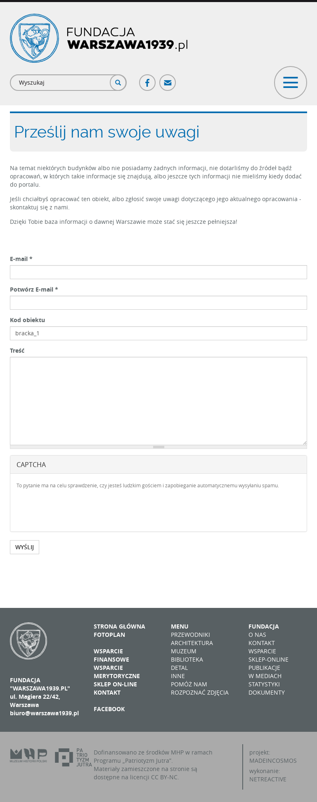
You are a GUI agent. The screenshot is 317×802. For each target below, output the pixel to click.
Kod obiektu (27, 320)
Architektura (192, 643)
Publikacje (264, 667)
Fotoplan (109, 634)
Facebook (148, 79)
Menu (180, 626)
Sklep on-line (115, 684)
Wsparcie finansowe (111, 655)
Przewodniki (190, 634)
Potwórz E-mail (34, 289)
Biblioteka (187, 659)
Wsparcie (262, 651)
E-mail (21, 259)
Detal (179, 667)
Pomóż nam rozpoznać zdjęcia (200, 688)
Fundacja (263, 626)
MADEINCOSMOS (273, 760)
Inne (178, 676)
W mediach (265, 676)
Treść (17, 350)
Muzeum (183, 651)
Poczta (168, 79)
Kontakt (107, 692)
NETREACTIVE (267, 779)
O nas (257, 634)
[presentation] (79, 509)
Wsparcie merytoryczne (117, 672)
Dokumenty (266, 692)
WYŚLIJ (24, 547)
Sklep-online (268, 659)
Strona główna (119, 626)
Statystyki (264, 684)
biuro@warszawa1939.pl (44, 713)
